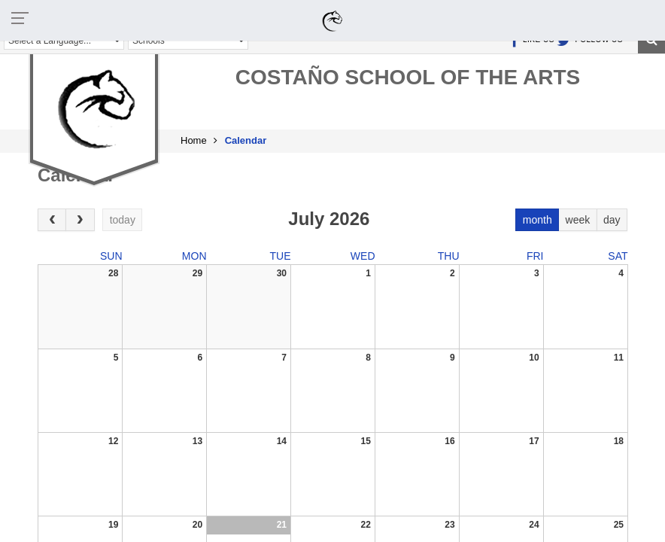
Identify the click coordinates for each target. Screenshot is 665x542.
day (612, 220)
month (537, 220)
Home (194, 140)
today (122, 220)
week (578, 220)
